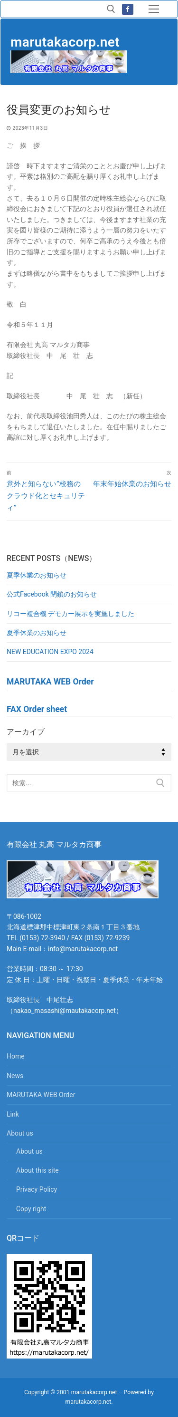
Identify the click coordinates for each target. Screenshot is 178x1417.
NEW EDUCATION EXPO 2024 (50, 651)
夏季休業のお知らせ (36, 575)
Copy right (31, 1209)
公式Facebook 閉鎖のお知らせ (52, 594)
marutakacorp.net (65, 42)
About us (21, 1133)
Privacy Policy (36, 1189)
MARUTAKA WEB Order (41, 1095)
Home (16, 1056)
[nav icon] (154, 9)
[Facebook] (127, 9)
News (15, 1076)
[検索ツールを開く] (111, 9)
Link (13, 1114)
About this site (37, 1170)
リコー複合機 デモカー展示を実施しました (70, 613)
